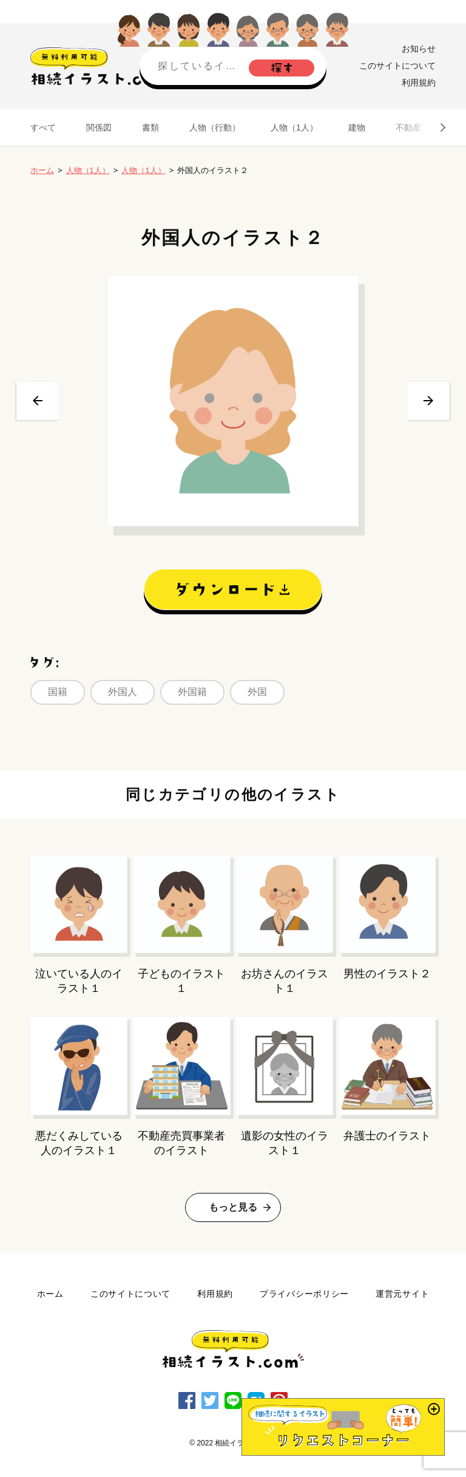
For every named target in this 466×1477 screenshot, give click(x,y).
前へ (37, 400)
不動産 (408, 127)
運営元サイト (402, 1294)
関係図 (99, 127)
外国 (257, 692)
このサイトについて (397, 65)
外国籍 (192, 692)
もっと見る (233, 1207)
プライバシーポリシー (304, 1294)
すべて (43, 127)
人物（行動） (214, 127)
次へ (428, 400)
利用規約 (419, 82)
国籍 (57, 692)
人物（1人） (294, 127)
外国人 (122, 692)
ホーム (42, 170)
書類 (150, 127)
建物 (356, 127)
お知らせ (419, 48)
